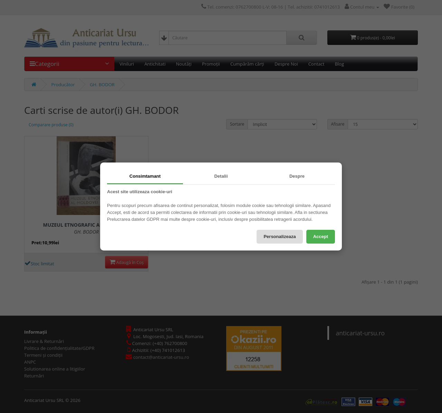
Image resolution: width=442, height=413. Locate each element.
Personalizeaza (279, 236)
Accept (320, 236)
